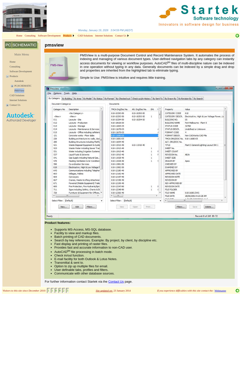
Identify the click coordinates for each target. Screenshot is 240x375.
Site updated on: (104, 290)
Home (19, 35)
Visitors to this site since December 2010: (24, 290)
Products (14, 76)
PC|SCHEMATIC (23, 85)
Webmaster (220, 290)
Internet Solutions (104, 35)
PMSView (19, 90)
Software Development (49, 35)
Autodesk (19, 81)
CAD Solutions (85, 35)
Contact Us (120, 35)
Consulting (30, 35)
